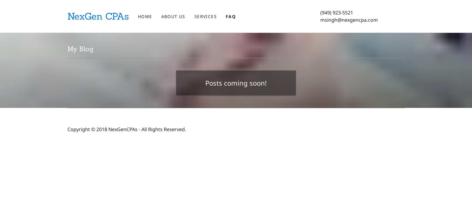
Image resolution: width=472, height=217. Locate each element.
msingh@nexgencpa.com (349, 20)
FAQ (231, 16)
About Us (173, 16)
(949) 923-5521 (336, 12)
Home (145, 16)
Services (205, 16)
